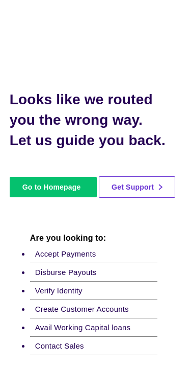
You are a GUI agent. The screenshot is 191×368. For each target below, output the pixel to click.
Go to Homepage (51, 187)
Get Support (137, 187)
